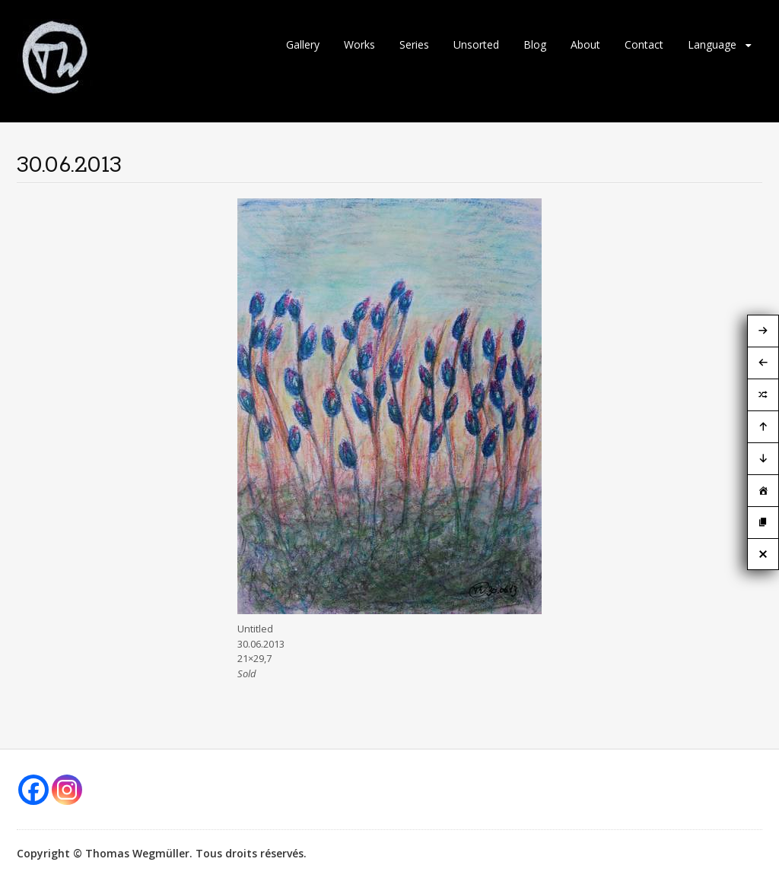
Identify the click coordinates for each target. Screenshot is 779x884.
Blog (534, 44)
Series (414, 44)
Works (359, 44)
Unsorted (476, 44)
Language (712, 44)
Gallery (303, 44)
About (585, 44)
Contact (644, 44)
